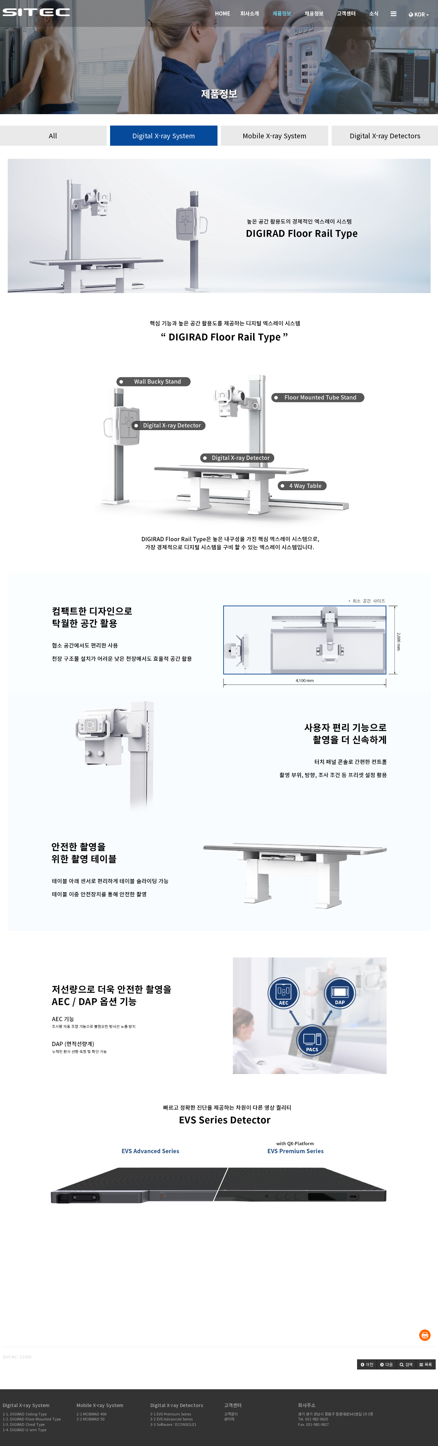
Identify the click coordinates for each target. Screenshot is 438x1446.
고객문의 (231, 1413)
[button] (367, 1364)
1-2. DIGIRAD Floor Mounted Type (32, 1418)
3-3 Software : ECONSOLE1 (173, 1424)
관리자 (229, 1418)
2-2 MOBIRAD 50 (90, 1418)
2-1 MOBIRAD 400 (91, 1413)
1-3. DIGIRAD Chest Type (24, 1424)
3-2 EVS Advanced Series (171, 1418)
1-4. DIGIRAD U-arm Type (24, 1429)
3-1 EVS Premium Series (170, 1413)
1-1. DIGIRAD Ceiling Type (25, 1413)
